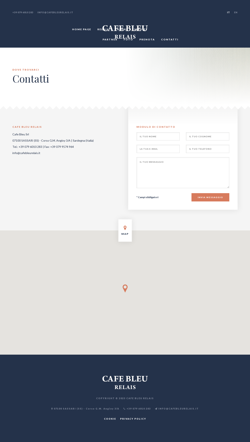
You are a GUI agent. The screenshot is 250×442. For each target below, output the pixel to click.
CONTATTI (169, 39)
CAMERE (121, 29)
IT (228, 12)
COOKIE (110, 418)
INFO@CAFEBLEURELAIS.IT (177, 408)
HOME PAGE (81, 29)
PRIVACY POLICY (133, 418)
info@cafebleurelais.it (55, 12)
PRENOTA (147, 39)
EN (236, 12)
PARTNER (110, 39)
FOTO (128, 39)
